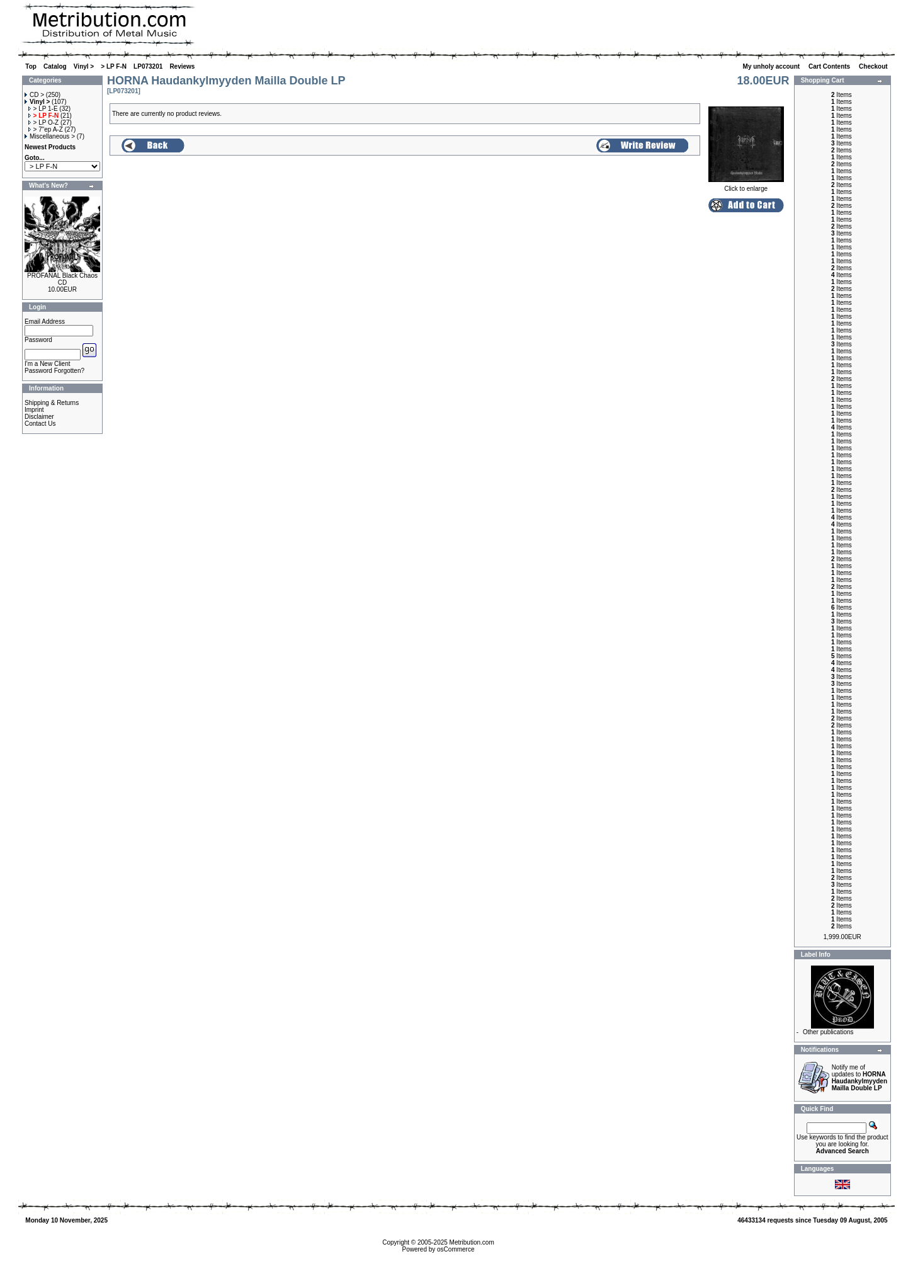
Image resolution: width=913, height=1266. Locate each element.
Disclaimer (39, 416)
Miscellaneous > (50, 136)
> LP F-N (114, 66)
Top (31, 66)
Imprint (34, 409)
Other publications (828, 1032)
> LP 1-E (43, 108)
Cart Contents (830, 66)
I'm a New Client (48, 363)
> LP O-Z (43, 122)
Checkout (874, 66)
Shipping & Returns (52, 402)
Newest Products (50, 147)
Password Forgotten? (54, 370)
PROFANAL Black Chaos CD (62, 279)
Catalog (55, 66)
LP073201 (147, 66)
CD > (34, 94)
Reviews (182, 66)
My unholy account (772, 66)
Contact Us (40, 423)
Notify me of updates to (859, 1078)
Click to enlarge (746, 186)
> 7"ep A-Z (45, 129)
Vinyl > (84, 66)
